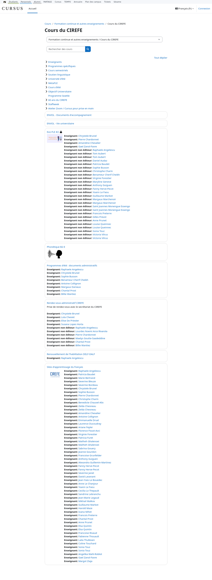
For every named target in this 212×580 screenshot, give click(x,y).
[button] (184, 8)
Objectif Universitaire (60, 91)
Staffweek (53, 104)
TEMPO (67, 2)
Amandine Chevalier (89, 142)
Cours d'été (54, 87)
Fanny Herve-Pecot (103, 188)
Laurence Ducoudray (89, 423)
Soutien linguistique (59, 74)
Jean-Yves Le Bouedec (90, 480)
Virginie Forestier (102, 178)
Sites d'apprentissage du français (65, 366)
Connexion (204, 8)
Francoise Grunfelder (90, 455)
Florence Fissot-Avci (89, 430)
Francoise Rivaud (87, 532)
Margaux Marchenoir (104, 199)
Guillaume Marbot (103, 195)
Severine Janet (86, 472)
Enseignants (55, 61)
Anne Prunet (100, 220)
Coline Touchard (87, 543)
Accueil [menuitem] (32, 8)
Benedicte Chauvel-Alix (91, 402)
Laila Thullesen (86, 539)
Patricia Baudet (101, 164)
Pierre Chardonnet (88, 139)
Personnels (26, 2)
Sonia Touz (99, 231)
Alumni (37, 2)
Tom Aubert (99, 153)
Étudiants (13, 2)
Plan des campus (93, 2)
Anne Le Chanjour (88, 483)
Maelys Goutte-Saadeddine (90, 338)
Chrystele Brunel (87, 135)
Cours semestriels (58, 70)
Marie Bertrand (86, 377)
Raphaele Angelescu (104, 149)
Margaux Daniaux (71, 286)
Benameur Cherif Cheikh (106, 174)
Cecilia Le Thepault (88, 490)
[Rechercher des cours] (66, 49)
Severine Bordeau (88, 384)
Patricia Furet (85, 437)
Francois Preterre (102, 213)
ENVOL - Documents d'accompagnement (69, 115)
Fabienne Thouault (88, 536)
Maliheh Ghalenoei (88, 441)
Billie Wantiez (68, 293)
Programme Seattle (59, 95)
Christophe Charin (103, 171)
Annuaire (78, 2)
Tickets (107, 2)
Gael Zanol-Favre (87, 146)
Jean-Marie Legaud (88, 497)
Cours (48, 23)
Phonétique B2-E (56, 246)
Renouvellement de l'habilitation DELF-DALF (71, 354)
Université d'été (56, 78)
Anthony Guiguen (102, 185)
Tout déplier (160, 57)
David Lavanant (86, 476)
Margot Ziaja (85, 561)
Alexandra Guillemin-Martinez (94, 462)
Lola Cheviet (67, 317)
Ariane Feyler (85, 427)
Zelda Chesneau (87, 406)
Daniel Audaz (100, 160)
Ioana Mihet (85, 511)
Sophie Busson (101, 167)
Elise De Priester (70, 320)
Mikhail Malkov (86, 501)
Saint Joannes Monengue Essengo (111, 206)
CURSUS (13, 8)
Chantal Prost (68, 290)
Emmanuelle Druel (88, 420)
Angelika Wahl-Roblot (90, 554)
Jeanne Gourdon (87, 451)
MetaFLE (53, 83)
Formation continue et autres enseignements (79, 23)
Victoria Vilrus (100, 234)
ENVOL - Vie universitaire (60, 123)
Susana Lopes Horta (72, 324)
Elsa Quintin (85, 525)
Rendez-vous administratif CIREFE (65, 302)
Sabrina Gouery (86, 448)
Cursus (58, 2)
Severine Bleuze (87, 381)
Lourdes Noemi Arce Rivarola (91, 331)
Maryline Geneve (102, 181)
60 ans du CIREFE (57, 99)
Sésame (117, 2)
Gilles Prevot (99, 216)
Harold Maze (85, 508)
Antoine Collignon (71, 283)
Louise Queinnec (102, 223)
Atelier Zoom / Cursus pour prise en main (71, 108)
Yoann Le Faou (101, 192)
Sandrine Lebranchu (89, 494)
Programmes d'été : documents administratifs (72, 265)
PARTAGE (47, 2)
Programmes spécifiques (62, 66)
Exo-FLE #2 (53, 131)
